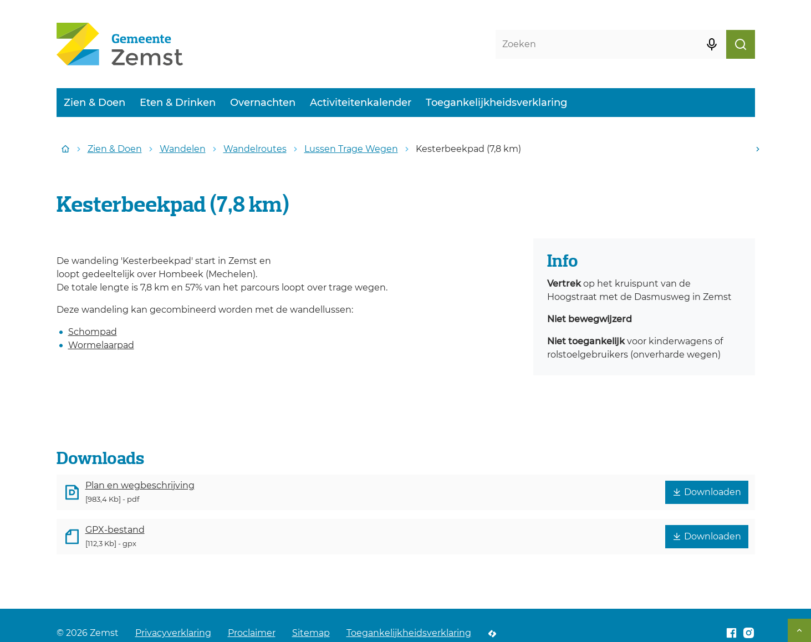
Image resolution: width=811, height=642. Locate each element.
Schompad (92, 332)
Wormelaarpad (101, 345)
